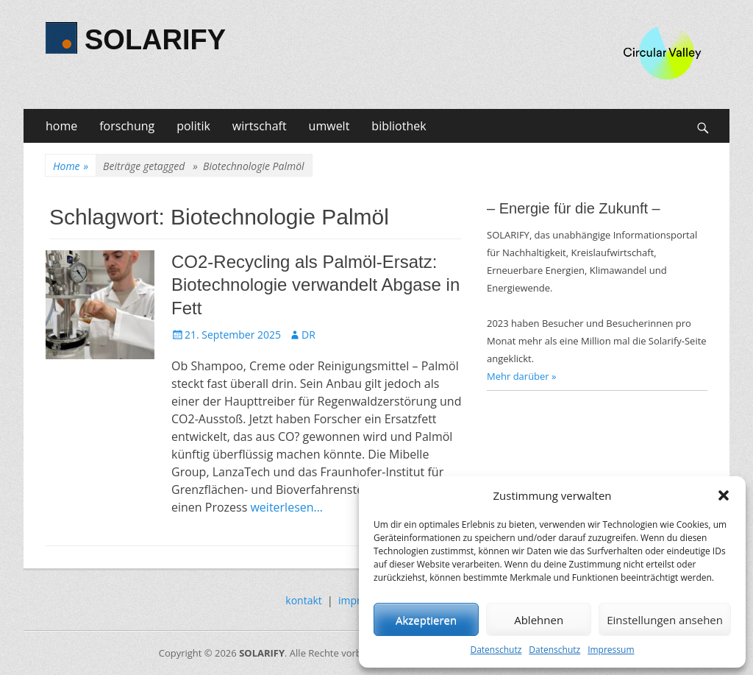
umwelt (329, 126)
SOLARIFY (155, 39)
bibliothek (398, 126)
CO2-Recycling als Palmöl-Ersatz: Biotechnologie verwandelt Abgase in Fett (315, 284)
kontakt (303, 600)
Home (70, 166)
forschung (126, 126)
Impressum (611, 649)
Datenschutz (495, 649)
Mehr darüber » (522, 376)
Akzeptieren (426, 619)
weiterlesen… (286, 507)
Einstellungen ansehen (665, 619)
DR (308, 335)
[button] (723, 495)
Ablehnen (538, 619)
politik (193, 126)
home (61, 126)
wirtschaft (259, 126)
